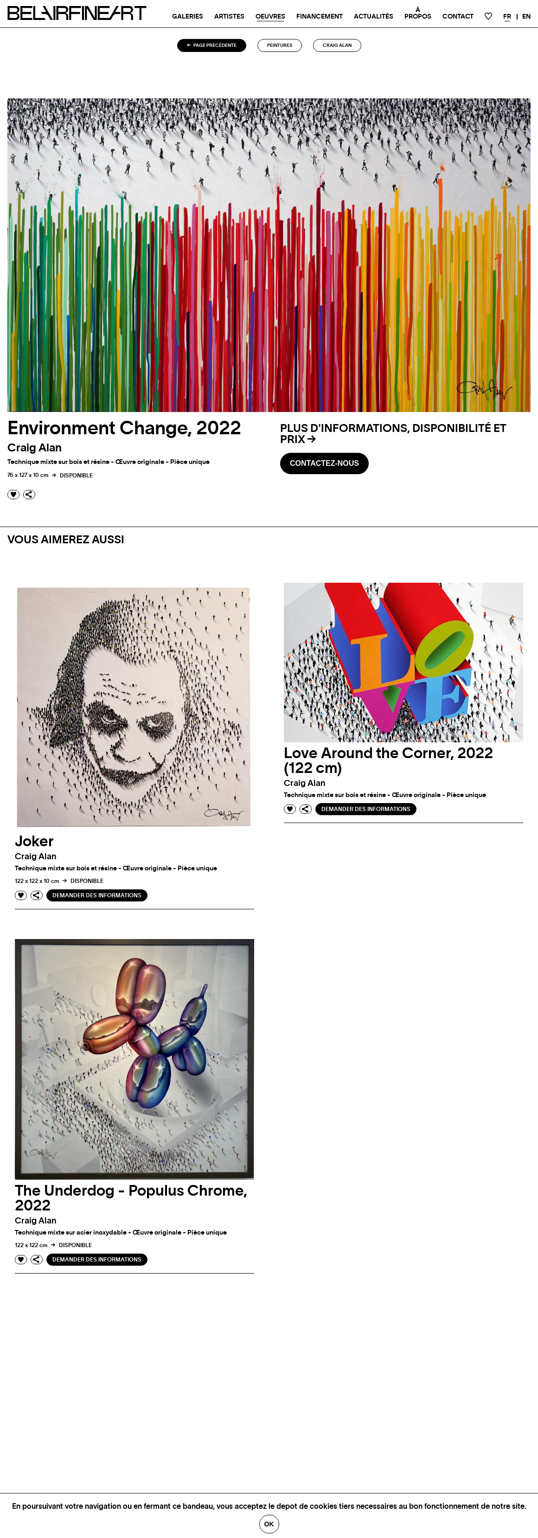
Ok (269, 1524)
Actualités (373, 16)
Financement (319, 16)
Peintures (279, 45)
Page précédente (212, 45)
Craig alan (337, 45)
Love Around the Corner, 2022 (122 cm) (388, 761)
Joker (34, 841)
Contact (458, 16)
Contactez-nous (324, 463)
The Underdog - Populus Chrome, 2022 (131, 1198)
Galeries (187, 16)
